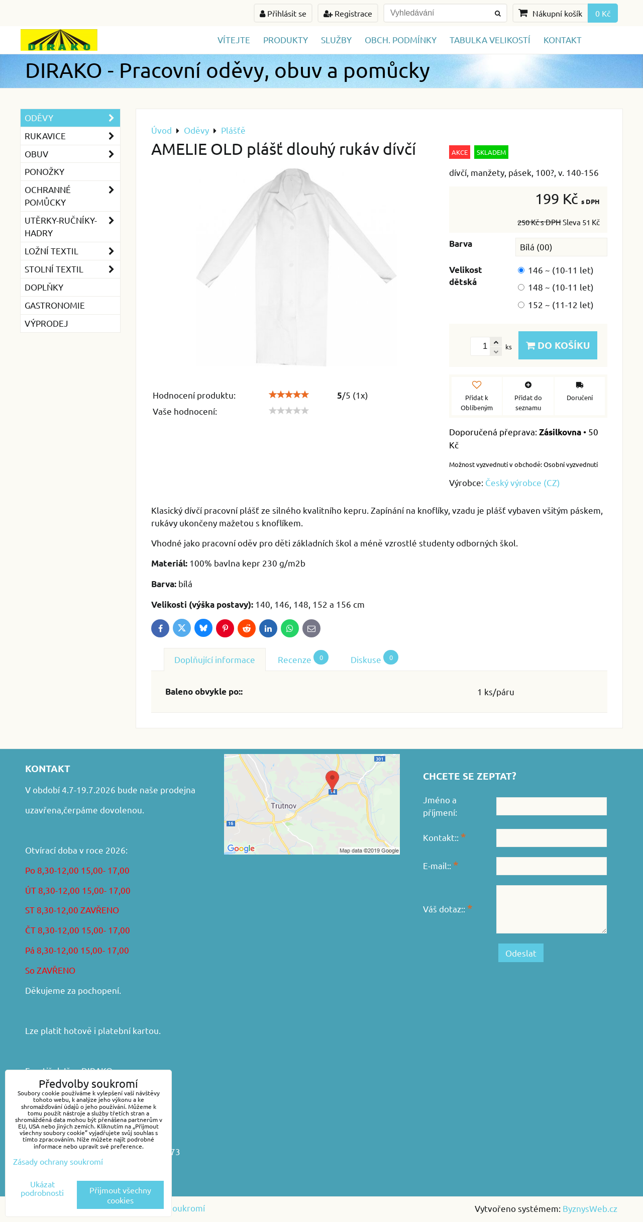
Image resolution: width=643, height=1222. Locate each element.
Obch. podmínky (401, 39)
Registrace (348, 13)
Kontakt (563, 39)
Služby (336, 39)
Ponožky (44, 171)
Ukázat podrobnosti (42, 1188)
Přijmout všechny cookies (120, 1195)
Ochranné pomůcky (72, 196)
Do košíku (558, 345)
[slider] (289, 395)
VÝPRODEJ (46, 323)
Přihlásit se (283, 13)
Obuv (72, 154)
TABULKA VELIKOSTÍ (490, 39)
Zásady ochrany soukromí (58, 1161)
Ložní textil (72, 251)
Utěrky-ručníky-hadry (72, 227)
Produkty (285, 39)
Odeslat (521, 953)
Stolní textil (72, 269)
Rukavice (72, 136)
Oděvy (72, 118)
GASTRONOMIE (55, 305)
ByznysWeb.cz (590, 1208)
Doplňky (44, 286)
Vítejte (234, 39)
